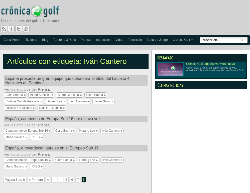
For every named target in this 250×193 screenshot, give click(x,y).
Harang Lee (54, 101)
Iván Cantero (78, 101)
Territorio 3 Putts (64, 40)
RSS (4, 29)
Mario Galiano (15, 137)
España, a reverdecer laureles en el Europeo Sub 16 (52, 148)
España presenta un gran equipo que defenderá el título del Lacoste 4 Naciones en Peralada (67, 80)
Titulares (31, 40)
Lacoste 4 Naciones (19, 108)
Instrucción (103, 40)
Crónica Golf (181, 40)
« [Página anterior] (48, 179)
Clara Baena (94, 95)
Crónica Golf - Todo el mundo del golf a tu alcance (34, 15)
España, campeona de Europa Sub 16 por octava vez (52, 119)
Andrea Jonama (68, 95)
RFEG (36, 137)
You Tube (28, 29)
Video (119, 40)
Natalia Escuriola (50, 108)
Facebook (13, 29)
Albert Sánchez (40, 95)
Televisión (135, 40)
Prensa (86, 40)
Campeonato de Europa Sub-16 (27, 130)
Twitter (21, 29)
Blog (45, 40)
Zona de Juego (157, 40)
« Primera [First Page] (36, 179)
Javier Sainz (102, 101)
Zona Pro (10, 40)
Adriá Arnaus (14, 95)
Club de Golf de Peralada (22, 101)
